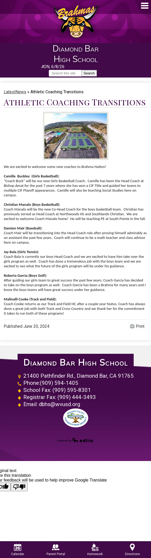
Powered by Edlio (75, 440)
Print (140, 326)
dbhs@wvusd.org (59, 404)
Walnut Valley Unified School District (75, 417)
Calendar (17, 550)
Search (89, 73)
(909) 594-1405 (59, 383)
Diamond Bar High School (75, 362)
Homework (95, 550)
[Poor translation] (19, 487)
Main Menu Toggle (144, 6)
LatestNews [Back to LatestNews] (15, 91)
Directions (132, 550)
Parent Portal (55, 550)
